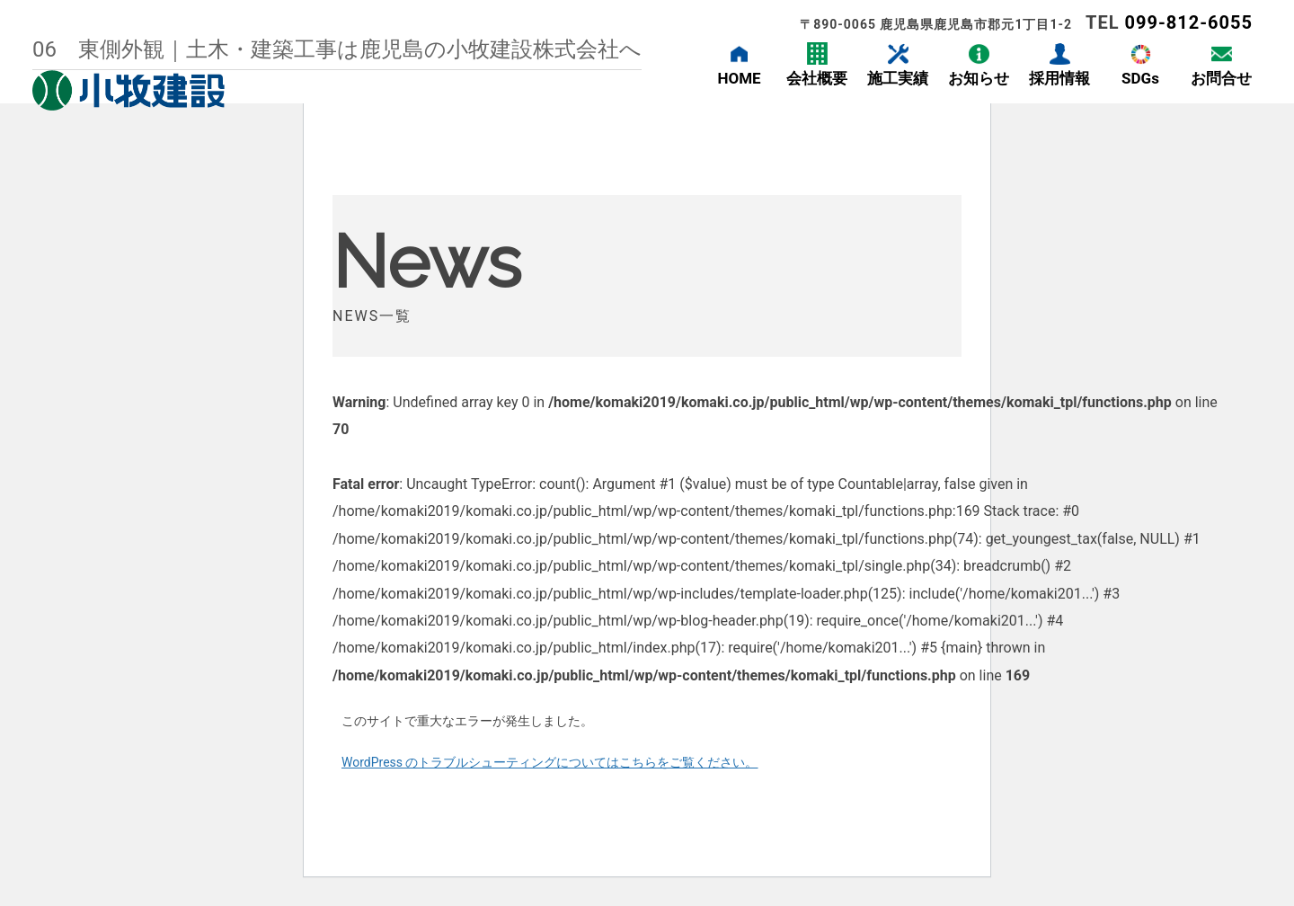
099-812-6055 (1188, 22)
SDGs (1140, 78)
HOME (738, 78)
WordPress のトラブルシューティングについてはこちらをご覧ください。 (549, 762)
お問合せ (1221, 78)
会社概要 (816, 78)
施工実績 (897, 78)
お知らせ (978, 78)
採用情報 (1059, 78)
